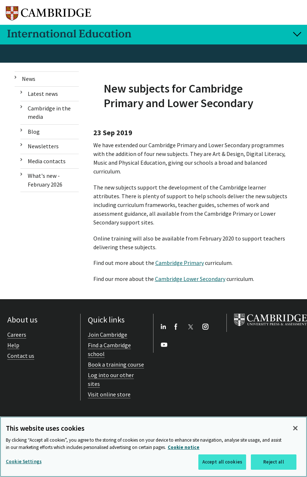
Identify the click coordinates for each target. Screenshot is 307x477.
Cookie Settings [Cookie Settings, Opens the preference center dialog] (24, 461)
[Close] (295, 428)
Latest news (43, 93)
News (28, 78)
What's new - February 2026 (45, 180)
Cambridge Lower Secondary (190, 278)
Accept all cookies (222, 462)
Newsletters (43, 146)
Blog (34, 131)
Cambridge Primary (179, 262)
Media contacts (47, 161)
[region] (153, 447)
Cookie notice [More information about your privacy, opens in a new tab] (183, 447)
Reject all (273, 462)
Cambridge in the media (49, 112)
